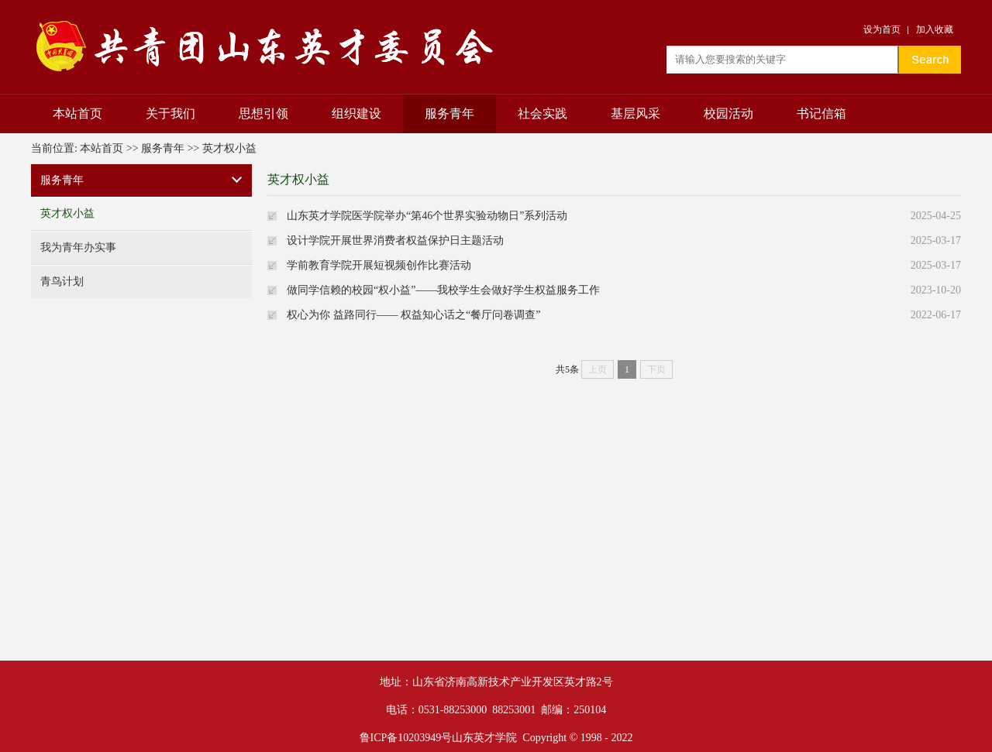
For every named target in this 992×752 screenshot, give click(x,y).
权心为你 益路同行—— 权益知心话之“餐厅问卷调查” (413, 315)
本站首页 (77, 113)
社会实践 (542, 113)
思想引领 (263, 113)
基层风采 (635, 113)
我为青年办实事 (78, 247)
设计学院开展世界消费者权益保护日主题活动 (395, 240)
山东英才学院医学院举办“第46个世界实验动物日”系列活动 (427, 215)
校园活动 (728, 113)
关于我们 (170, 113)
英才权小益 (229, 148)
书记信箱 (821, 113)
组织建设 (356, 113)
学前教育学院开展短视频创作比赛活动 (379, 265)
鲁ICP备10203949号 (406, 737)
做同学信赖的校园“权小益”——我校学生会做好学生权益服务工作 (443, 290)
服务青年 (449, 113)
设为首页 (882, 29)
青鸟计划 (62, 281)
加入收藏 (934, 29)
